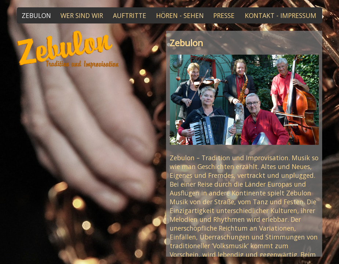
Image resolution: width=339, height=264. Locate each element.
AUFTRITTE (129, 15)
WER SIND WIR (81, 15)
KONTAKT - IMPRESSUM (280, 15)
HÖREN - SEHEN (180, 15)
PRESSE (224, 15)
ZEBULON (36, 15)
